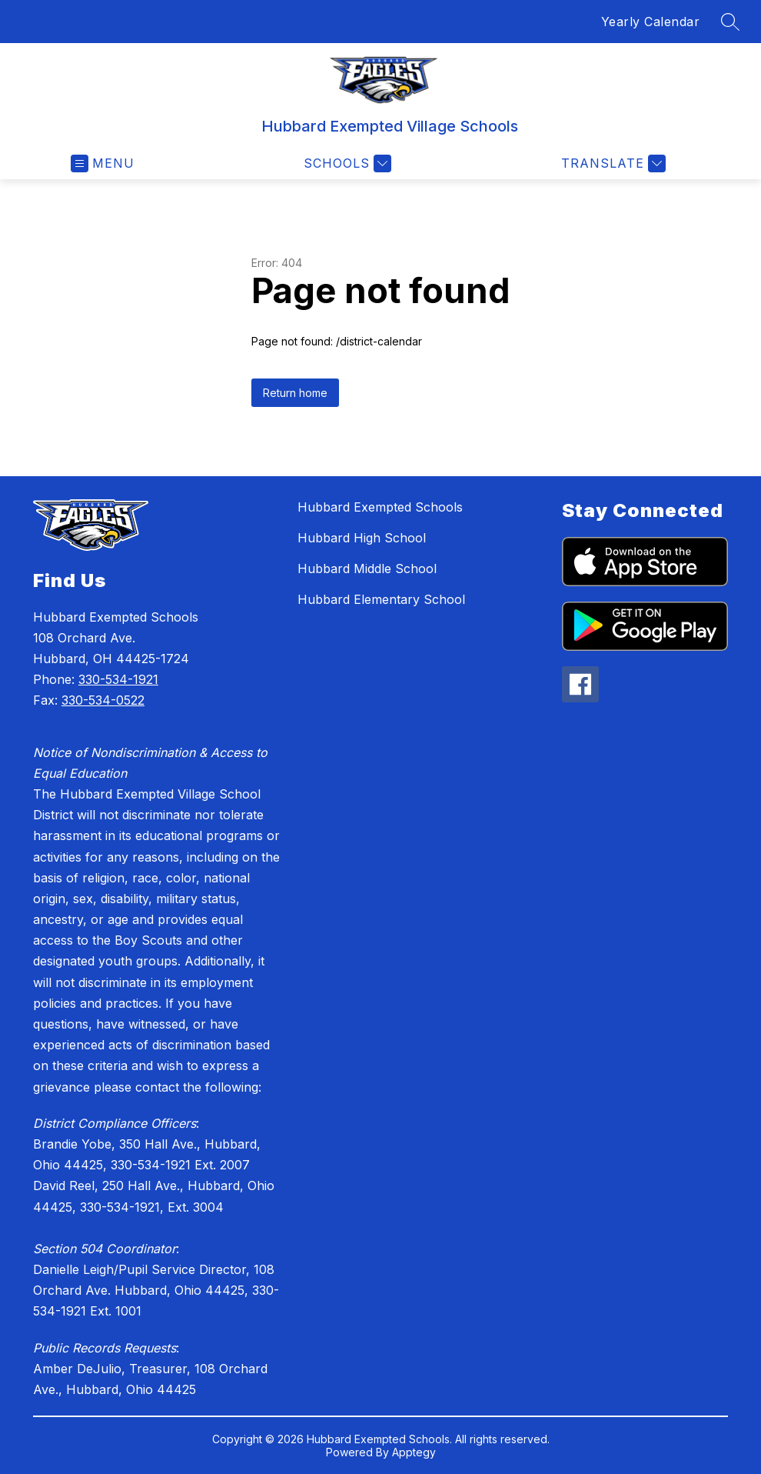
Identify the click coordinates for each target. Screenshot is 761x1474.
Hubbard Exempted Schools (380, 507)
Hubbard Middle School (367, 568)
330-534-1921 (118, 679)
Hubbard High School (361, 537)
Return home (295, 392)
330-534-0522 (103, 700)
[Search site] (730, 21)
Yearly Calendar (650, 21)
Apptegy (414, 1452)
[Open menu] (103, 163)
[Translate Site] (611, 163)
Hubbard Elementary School (381, 599)
